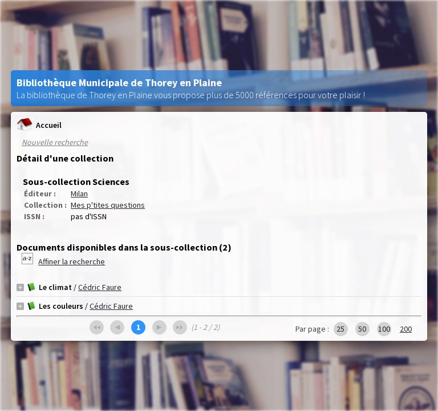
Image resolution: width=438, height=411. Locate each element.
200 (406, 329)
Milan (79, 193)
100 (384, 329)
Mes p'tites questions (108, 205)
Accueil (39, 125)
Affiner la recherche (71, 261)
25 (340, 329)
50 (362, 329)
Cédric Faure (99, 287)
